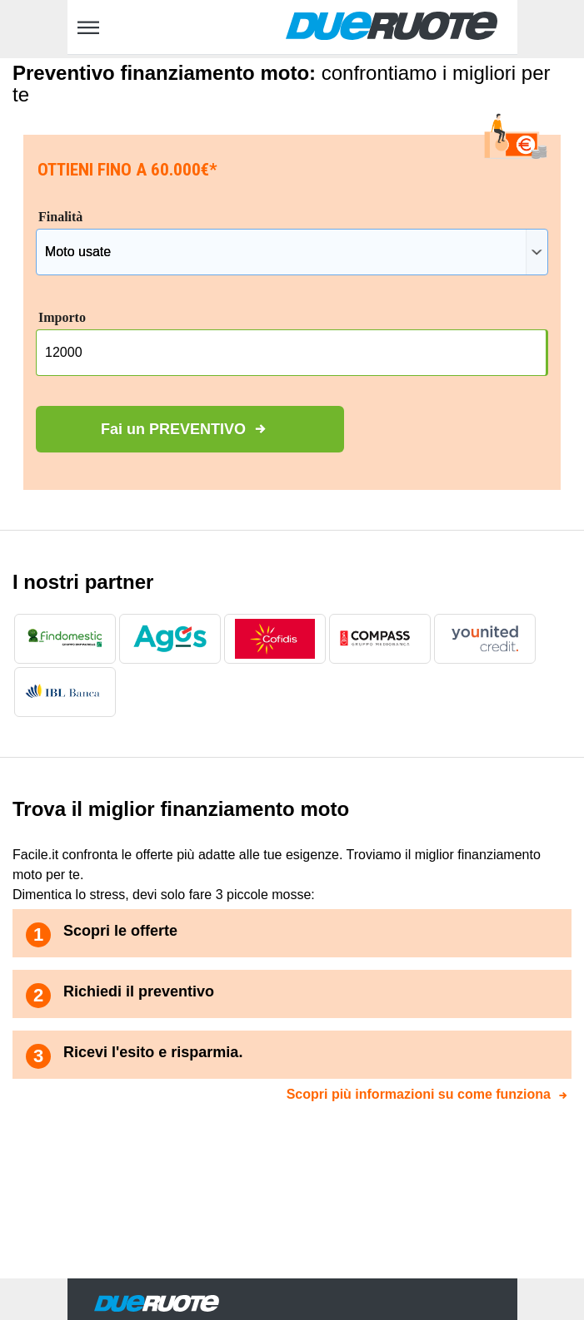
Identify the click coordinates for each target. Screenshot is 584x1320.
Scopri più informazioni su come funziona (419, 1094)
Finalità (60, 217)
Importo (62, 317)
